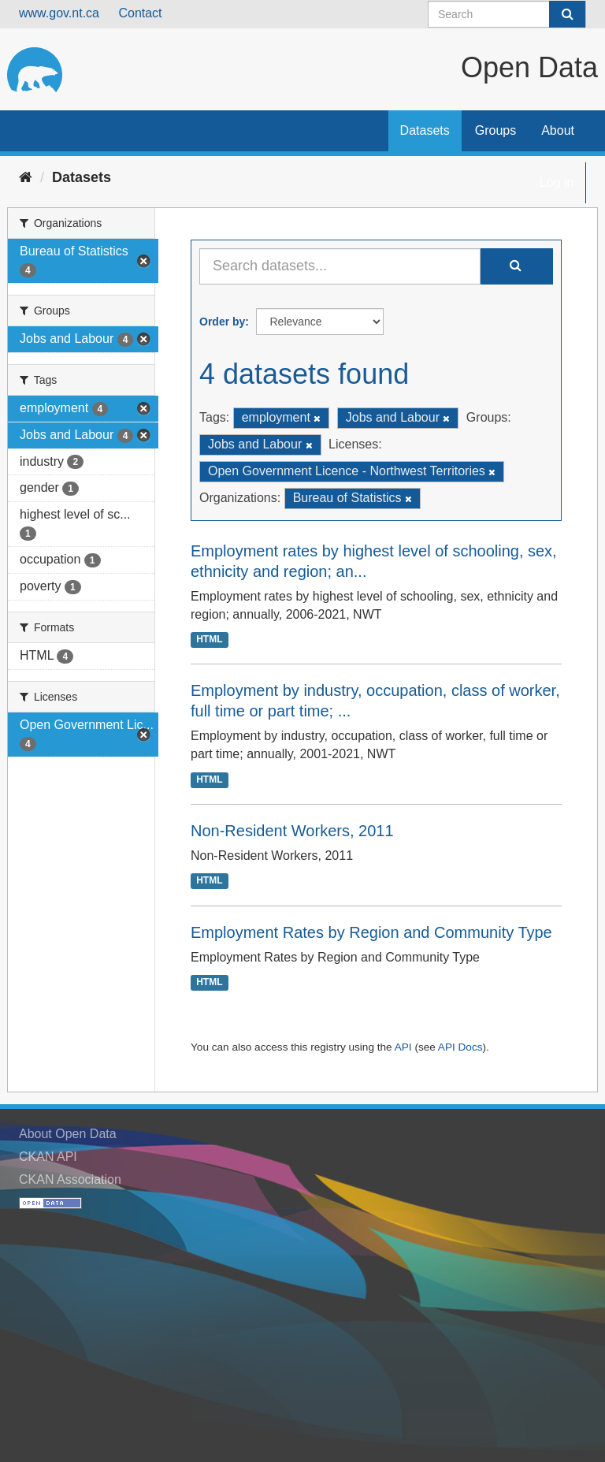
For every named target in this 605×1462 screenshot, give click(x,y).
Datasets (425, 130)
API (403, 1047)
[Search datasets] (507, 14)
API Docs (460, 1047)
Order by (222, 321)
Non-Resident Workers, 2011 (292, 830)
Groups (495, 130)
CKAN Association (70, 1179)
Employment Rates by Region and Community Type (371, 932)
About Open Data (68, 1133)
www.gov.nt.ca (59, 13)
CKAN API (48, 1156)
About (557, 130)
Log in (557, 182)
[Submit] (567, 14)
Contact (139, 13)
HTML (209, 639)
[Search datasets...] (340, 266)
